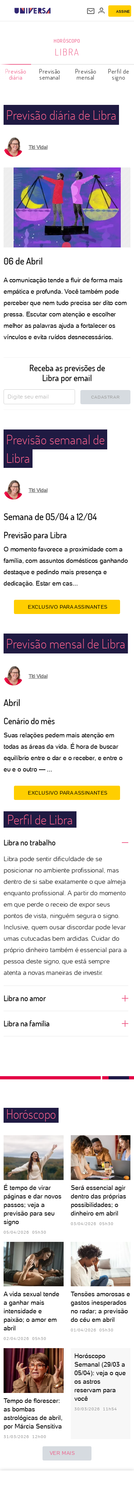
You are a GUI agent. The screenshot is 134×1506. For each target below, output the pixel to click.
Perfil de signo (118, 74)
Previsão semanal (49, 74)
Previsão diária (15, 74)
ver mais (67, 1453)
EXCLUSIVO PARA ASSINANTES (67, 607)
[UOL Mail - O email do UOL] (90, 11)
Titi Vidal (38, 147)
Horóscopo (67, 40)
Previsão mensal (85, 74)
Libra (67, 52)
